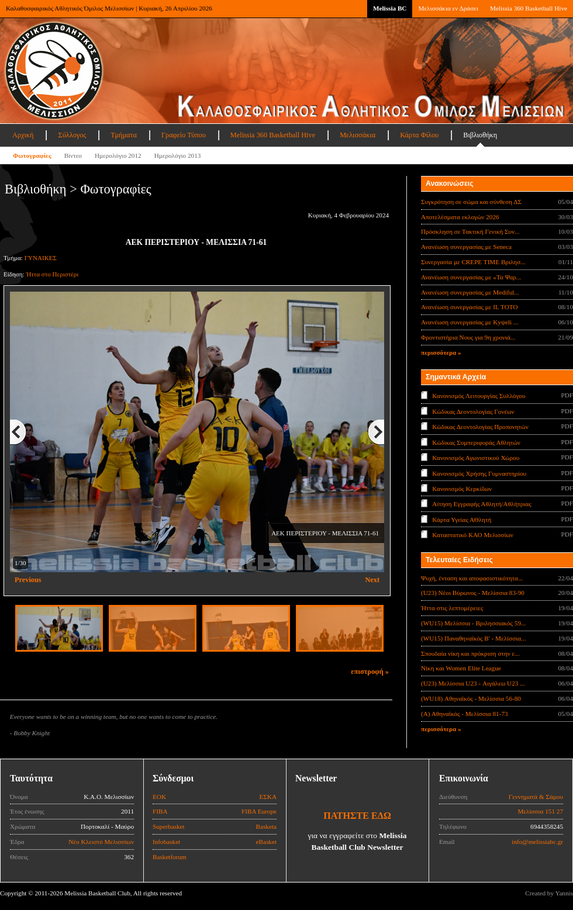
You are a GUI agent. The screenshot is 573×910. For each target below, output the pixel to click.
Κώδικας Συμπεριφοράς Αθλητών (476, 441)
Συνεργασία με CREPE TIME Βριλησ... (473, 261)
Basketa (266, 826)
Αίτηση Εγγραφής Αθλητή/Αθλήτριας (481, 503)
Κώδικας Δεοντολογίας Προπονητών (480, 426)
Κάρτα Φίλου (419, 135)
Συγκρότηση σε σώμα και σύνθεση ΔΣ (471, 201)
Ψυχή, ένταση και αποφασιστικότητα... (472, 578)
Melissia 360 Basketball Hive (528, 8)
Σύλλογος (72, 135)
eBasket (266, 841)
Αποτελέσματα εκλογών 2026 (460, 216)
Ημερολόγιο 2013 (177, 155)
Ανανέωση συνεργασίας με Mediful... (470, 292)
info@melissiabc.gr (537, 841)
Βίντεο (73, 155)
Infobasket (166, 841)
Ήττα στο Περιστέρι (52, 274)
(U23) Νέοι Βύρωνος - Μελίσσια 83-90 (472, 592)
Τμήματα (124, 135)
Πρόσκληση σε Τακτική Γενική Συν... (470, 231)
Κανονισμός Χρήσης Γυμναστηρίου (479, 472)
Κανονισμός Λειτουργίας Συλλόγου (478, 395)
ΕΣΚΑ (268, 796)
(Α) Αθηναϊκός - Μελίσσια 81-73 (464, 713)
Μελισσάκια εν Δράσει (448, 8)
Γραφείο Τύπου (183, 135)
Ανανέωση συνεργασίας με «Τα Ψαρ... (471, 277)
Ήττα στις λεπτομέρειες (452, 607)
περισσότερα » (441, 352)
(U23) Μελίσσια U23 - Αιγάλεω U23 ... (473, 683)
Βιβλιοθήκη (480, 135)
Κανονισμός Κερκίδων (462, 488)
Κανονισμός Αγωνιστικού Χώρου (475, 457)
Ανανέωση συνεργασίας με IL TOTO (469, 306)
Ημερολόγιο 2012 (118, 155)
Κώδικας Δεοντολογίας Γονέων (473, 410)
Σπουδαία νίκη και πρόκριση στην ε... (470, 653)
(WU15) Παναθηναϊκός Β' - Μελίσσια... (473, 638)
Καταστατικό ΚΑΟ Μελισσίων (472, 534)
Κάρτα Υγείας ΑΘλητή (461, 519)
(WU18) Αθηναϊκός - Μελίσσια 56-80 (471, 698)
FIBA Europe (259, 811)
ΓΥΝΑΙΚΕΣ (41, 257)
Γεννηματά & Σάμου (536, 796)
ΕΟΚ (159, 796)
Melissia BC (390, 8)
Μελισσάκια (357, 135)
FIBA (160, 811)
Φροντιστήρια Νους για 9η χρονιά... (468, 337)
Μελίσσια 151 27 (540, 811)
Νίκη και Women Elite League (461, 668)
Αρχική (22, 135)
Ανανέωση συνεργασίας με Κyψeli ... (469, 322)
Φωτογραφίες (32, 155)
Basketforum (170, 856)
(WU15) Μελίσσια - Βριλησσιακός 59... (473, 623)
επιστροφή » (370, 671)
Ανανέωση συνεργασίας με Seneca (466, 246)
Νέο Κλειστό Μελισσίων (101, 841)
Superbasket (169, 826)
